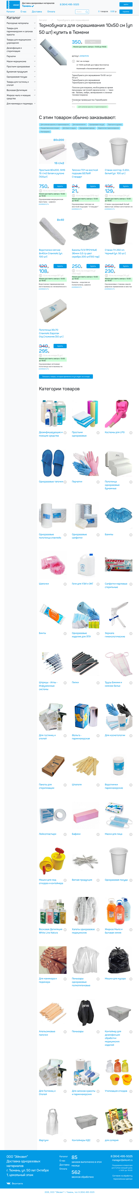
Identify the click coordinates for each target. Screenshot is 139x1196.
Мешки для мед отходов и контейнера (51, 881)
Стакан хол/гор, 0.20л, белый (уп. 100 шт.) (117, 172)
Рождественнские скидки (50, 128)
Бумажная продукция (17, 71)
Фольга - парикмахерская (81, 737)
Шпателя (77, 784)
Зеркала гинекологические (115, 635)
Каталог (11, 11)
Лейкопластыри (47, 834)
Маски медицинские (16, 61)
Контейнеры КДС (81, 1140)
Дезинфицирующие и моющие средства (51, 434)
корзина (126, 12)
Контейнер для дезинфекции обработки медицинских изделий (113, 1038)
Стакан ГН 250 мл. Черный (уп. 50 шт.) (115, 252)
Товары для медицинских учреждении (19, 41)
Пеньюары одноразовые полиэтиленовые (81, 982)
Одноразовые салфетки (79, 536)
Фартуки (43, 1140)
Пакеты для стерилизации (46, 786)
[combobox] (82, 12)
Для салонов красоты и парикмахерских (55, 125)
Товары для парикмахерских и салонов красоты (20, 31)
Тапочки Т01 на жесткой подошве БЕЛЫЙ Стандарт (85, 173)
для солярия (112, 1140)
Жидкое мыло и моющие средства (19, 97)
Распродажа (45, 132)
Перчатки (11, 56)
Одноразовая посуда (17, 77)
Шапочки (44, 583)
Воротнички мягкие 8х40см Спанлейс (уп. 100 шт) (51, 253)
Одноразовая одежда (87, 128)
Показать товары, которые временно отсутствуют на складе (66, 377)
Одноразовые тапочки (51, 481)
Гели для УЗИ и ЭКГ (82, 583)
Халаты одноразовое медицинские (83, 931)
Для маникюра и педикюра (20, 103)
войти (126, 4)
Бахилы (109, 534)
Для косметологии (79, 125)
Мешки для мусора (115, 978)
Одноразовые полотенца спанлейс (50, 536)
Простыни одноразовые (18, 66)
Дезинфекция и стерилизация (14, 49)
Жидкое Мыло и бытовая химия (113, 931)
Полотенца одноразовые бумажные (112, 485)
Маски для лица (113, 834)
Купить (92, 42)
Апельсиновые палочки (47, 1033)
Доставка (37, 11)
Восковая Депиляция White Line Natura (50, 931)
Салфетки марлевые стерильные (116, 585)
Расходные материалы (17, 23)
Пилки (75, 682)
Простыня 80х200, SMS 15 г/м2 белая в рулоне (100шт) (52, 173)
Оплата (51, 11)
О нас (23, 11)
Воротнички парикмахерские (108, 128)
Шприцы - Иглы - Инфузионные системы (48, 686)
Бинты (42, 633)
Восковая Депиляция (17, 90)
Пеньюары (77, 1031)
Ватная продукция (82, 879)
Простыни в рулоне (115, 125)
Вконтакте (15, 1183)
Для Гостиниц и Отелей (47, 1093)
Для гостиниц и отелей (47, 737)
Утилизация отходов (116, 1091)
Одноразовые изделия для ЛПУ (81, 635)
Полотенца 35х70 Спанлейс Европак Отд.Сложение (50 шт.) (51, 333)
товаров (108, 11)
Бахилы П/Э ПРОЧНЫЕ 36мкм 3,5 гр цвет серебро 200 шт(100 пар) (85, 253)
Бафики (76, 834)
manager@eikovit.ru (122, 1160)
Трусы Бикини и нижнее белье (113, 684)
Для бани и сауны (69, 128)
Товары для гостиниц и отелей (18, 83)
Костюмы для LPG (115, 432)
